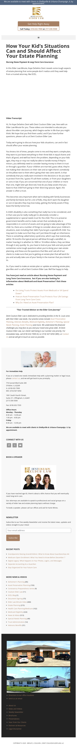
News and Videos (15, 709)
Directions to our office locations (21, 695)
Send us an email (15, 698)
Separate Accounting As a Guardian (22, 564)
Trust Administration (16, 622)
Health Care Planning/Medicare (20, 608)
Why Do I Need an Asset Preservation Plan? (35, 302)
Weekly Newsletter (16, 712)
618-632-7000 (36, 29)
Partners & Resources (17, 725)
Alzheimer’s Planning (54, 322)
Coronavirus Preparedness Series (21, 588)
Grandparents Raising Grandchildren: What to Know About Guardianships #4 (38, 554)
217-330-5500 (51, 29)
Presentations (14, 719)
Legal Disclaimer (15, 729)
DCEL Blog (12, 595)
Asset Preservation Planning (19, 585)
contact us (16, 378)
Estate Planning (26, 325)
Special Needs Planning (17, 618)
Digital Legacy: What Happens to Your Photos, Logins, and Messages (35, 561)
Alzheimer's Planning (16, 582)
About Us (12, 705)
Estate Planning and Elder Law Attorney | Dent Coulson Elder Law (38, 13)
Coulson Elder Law (15, 592)
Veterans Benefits (21, 322)
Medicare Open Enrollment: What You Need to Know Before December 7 (36, 557)
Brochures (13, 715)
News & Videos (14, 615)
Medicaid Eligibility (37, 322)
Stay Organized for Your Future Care (22, 567)
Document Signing (15, 598)
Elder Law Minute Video (17, 602)
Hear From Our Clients (17, 722)
